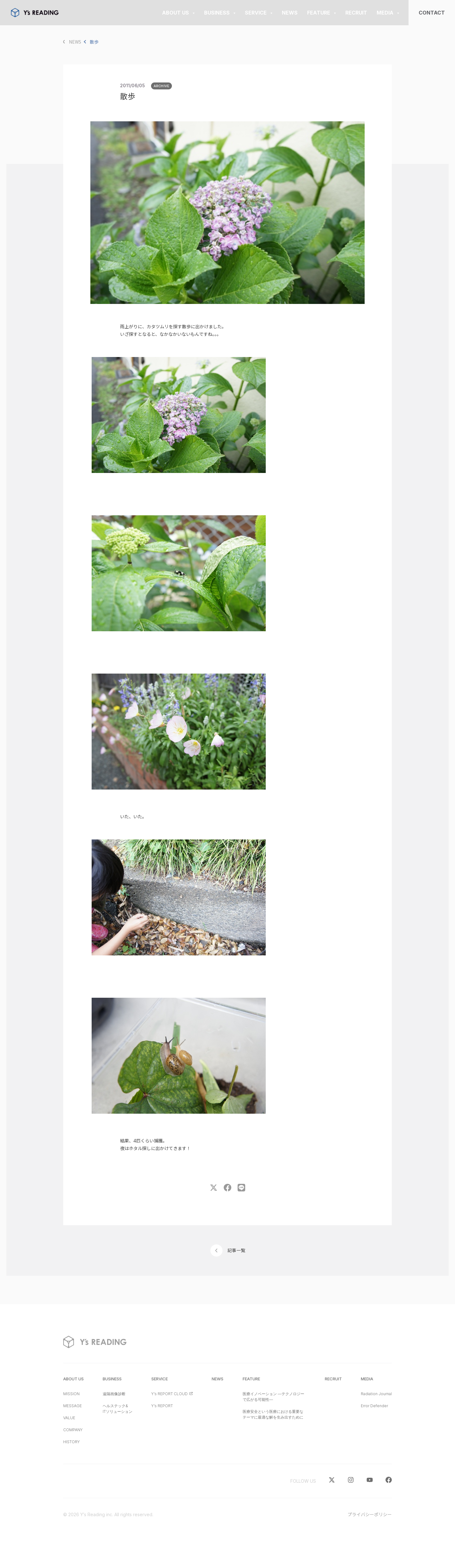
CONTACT (432, 12)
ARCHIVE (162, 86)
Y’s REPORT (162, 1405)
